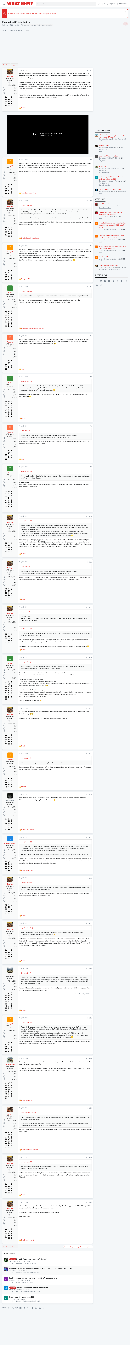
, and (29, 193)
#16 (90, 794)
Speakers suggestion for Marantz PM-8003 (32, 1287)
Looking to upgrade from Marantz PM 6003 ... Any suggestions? (33, 1278)
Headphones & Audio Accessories (109, 269)
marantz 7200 (35, 25)
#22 (90, 1059)
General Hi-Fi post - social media (110, 189)
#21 (90, 1018)
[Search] (66, 4)
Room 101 (102, 166)
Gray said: (24, 431)
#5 (91, 287)
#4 (91, 246)
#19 (90, 923)
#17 (90, 837)
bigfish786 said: (26, 928)
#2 (91, 160)
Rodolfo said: (25, 381)
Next (13, 65)
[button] (4, 4)
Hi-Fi (28, 1261)
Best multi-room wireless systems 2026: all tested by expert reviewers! (32, 14)
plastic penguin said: (27, 1112)
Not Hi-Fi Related (104, 172)
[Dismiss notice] (125, 12)
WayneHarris (13, 1261)
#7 (91, 377)
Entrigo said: (25, 662)
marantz (26, 25)
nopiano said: (25, 1162)
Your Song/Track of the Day (108, 156)
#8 (91, 426)
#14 (90, 708)
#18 (90, 878)
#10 (90, 516)
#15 (90, 754)
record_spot (13, 1271)
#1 (91, 70)
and (26, 279)
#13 (90, 657)
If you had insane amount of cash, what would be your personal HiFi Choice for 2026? (112, 225)
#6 (91, 336)
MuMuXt (12, 1290)
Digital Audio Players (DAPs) (108, 265)
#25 (90, 1202)
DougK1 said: (25, 205)
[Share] (87, 70)
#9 (91, 467)
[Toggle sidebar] (125, 24)
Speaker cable (104, 145)
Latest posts (100, 199)
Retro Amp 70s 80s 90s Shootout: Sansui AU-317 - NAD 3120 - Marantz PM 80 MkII (40, 1269)
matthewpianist (21, 1273)
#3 (91, 201)
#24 (90, 1157)
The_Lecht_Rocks (21, 1292)
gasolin (18, 1282)
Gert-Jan (12, 1299)
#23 (90, 1108)
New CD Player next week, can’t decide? (31, 1259)
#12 (90, 607)
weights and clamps (105, 204)
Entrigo (6, 25)
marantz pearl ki (47, 25)
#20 (90, 968)
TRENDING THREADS (102, 130)
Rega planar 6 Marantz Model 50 (21, 1297)
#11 (90, 562)
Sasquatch (12, 1280)
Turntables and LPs (105, 185)
